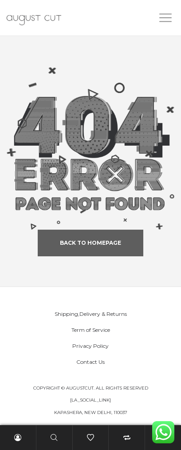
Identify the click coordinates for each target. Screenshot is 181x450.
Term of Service (90, 330)
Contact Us (90, 361)
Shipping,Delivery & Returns (91, 314)
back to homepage (90, 242)
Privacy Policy (90, 345)
